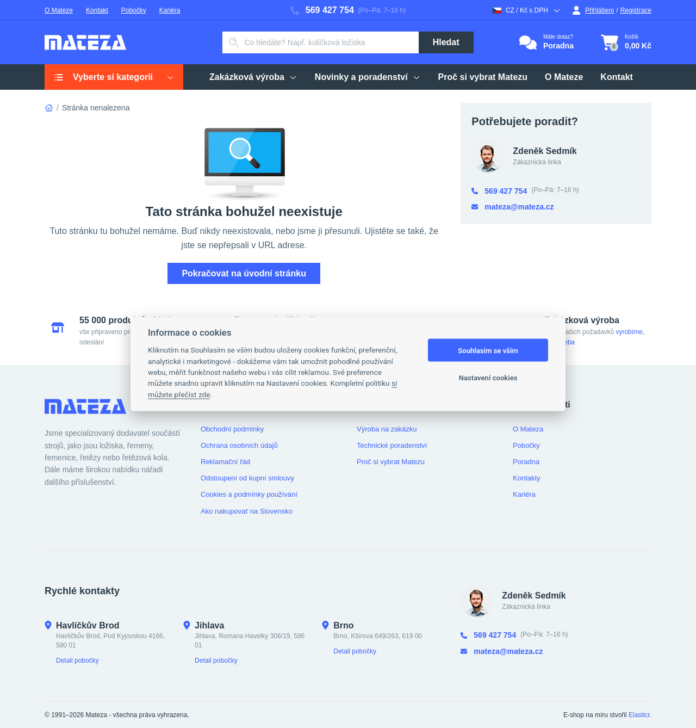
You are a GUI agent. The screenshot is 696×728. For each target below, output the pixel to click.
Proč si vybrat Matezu (483, 77)
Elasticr (639, 715)
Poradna (526, 462)
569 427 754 (322, 10)
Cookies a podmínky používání (249, 494)
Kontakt (97, 10)
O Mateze (59, 10)
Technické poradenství (392, 445)
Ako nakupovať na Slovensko (247, 511)
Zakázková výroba (253, 77)
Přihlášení (593, 10)
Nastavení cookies (488, 377)
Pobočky (133, 10)
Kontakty (526, 478)
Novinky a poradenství (368, 77)
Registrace (635, 10)
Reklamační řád (225, 462)
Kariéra (170, 10)
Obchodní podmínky (232, 429)
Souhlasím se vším (488, 350)
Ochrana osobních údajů (239, 445)
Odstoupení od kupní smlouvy (247, 478)
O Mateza (528, 429)
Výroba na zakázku (387, 429)
